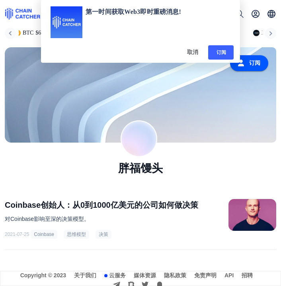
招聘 (247, 275)
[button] (271, 14)
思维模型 (76, 234)
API (229, 275)
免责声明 (205, 275)
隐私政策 (175, 275)
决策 (103, 234)
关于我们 (85, 275)
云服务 (117, 275)
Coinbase (44, 234)
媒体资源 (145, 275)
